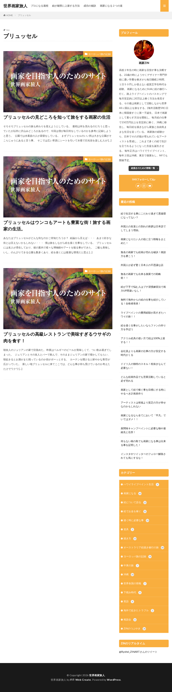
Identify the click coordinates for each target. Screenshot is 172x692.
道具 (129, 529)
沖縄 (129, 574)
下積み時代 (133, 592)
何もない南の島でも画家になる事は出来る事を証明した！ (143, 443)
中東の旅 (131, 565)
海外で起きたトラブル (139, 610)
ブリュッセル (24, 15)
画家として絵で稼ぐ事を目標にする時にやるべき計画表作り (143, 391)
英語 (129, 601)
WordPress (114, 679)
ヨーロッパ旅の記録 (99, 53)
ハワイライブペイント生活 (141, 484)
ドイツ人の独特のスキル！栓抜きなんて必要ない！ (143, 365)
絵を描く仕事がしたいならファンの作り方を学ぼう (143, 327)
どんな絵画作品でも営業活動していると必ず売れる (143, 378)
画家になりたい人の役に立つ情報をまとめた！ (143, 241)
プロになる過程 (39, 5)
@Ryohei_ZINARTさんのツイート (138, 651)
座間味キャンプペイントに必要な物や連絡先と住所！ (143, 430)
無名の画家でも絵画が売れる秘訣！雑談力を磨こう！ (143, 254)
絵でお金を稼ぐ (135, 511)
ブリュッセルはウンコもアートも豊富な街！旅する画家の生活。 (56, 226)
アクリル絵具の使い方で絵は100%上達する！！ (143, 340)
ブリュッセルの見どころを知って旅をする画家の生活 (56, 117)
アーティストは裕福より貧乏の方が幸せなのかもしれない (143, 404)
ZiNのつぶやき (135, 628)
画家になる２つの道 (111, 5)
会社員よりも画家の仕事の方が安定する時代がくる (143, 352)
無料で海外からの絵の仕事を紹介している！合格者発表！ (143, 301)
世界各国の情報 (135, 583)
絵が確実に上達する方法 (66, 5)
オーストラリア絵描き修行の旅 (144, 547)
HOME (9, 15)
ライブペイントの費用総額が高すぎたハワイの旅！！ (143, 314)
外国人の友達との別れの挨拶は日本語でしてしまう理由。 (143, 228)
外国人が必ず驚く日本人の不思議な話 (142, 264)
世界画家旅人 (15, 6)
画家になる (133, 493)
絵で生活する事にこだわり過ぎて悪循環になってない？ (143, 215)
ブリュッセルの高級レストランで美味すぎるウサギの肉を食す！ (57, 337)
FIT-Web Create (80, 679)
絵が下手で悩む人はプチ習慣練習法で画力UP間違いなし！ (143, 288)
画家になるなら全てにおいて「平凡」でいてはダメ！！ (143, 417)
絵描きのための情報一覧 (143, 168)
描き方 (130, 538)
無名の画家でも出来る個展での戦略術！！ (141, 275)
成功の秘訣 (89, 5)
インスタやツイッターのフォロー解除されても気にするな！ (143, 455)
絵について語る (135, 502)
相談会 (130, 619)
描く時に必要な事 (136, 520)
